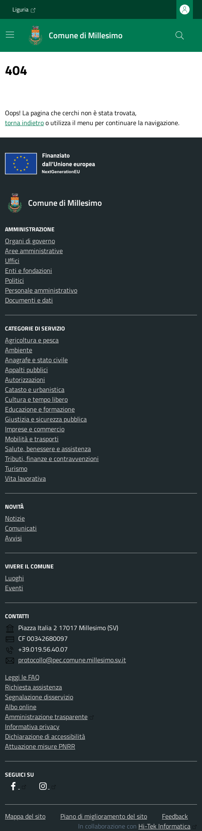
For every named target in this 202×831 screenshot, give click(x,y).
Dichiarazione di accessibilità (45, 736)
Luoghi (14, 578)
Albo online (20, 707)
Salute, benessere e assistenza (48, 449)
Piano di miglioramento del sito (103, 816)
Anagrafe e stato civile (36, 360)
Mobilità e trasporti (32, 439)
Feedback (175, 816)
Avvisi (13, 538)
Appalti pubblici (26, 370)
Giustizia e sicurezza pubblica (46, 419)
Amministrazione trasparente (49, 717)
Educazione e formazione (40, 409)
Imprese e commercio (34, 429)
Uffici (12, 260)
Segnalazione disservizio (39, 697)
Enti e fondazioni (28, 270)
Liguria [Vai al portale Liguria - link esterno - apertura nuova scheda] (24, 9)
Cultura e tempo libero (36, 399)
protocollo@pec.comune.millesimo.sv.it (72, 660)
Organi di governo (30, 241)
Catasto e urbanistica (34, 389)
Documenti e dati (29, 300)
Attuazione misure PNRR (40, 746)
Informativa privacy (32, 726)
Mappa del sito (25, 816)
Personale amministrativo (41, 290)
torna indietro (24, 123)
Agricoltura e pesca (32, 340)
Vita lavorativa (25, 478)
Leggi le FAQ (22, 677)
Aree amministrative (34, 251)
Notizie (15, 518)
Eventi (14, 588)
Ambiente (18, 350)
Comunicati (21, 528)
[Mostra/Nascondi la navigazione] (10, 35)
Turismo (16, 468)
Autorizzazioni (25, 379)
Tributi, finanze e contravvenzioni (52, 458)
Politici (14, 280)
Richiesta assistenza (33, 687)
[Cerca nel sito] (180, 35)
